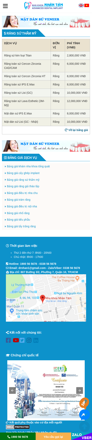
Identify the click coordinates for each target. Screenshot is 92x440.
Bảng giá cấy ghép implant (23, 173)
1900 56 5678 (28, 263)
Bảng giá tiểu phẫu (18, 219)
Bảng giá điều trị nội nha (22, 206)
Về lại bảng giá (76, 130)
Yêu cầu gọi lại (53, 436)
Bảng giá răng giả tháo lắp (23, 186)
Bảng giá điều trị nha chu (22, 193)
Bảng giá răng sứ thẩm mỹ (23, 179)
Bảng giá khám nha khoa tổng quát (28, 166)
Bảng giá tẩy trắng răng (21, 226)
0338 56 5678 (47, 263)
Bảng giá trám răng (18, 199)
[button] (5, 6)
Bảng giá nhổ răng (18, 213)
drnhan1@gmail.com (32, 268)
